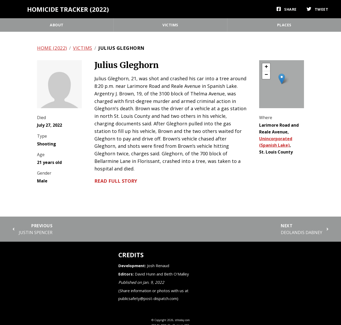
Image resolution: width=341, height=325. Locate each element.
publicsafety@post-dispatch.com (147, 298)
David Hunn (145, 274)
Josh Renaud (158, 265)
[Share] (286, 9)
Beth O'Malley (176, 274)
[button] (281, 78)
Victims (170, 24)
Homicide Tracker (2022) (68, 9)
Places (284, 24)
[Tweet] (317, 9)
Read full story (115, 181)
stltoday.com (182, 320)
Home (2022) (52, 48)
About (57, 24)
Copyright (160, 320)
